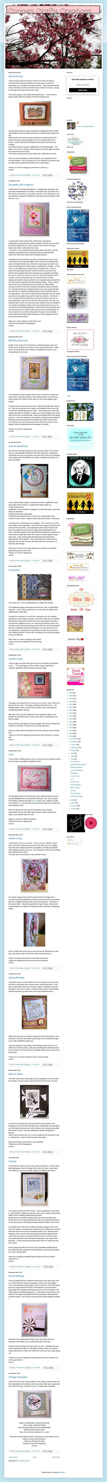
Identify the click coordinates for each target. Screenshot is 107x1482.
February (74, 806)
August (73, 750)
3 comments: (36, 175)
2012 (71, 733)
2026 (71, 693)
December (74, 739)
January (73, 809)
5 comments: (36, 649)
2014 (71, 727)
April (72, 800)
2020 (71, 710)
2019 (71, 713)
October (73, 744)
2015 (71, 725)
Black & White (15, 1074)
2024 (71, 698)
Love (11, 754)
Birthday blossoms (18, 340)
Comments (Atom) (24, 1461)
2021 (71, 707)
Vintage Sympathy (17, 1377)
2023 (71, 701)
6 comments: (36, 1451)
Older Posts (56, 1457)
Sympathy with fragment (20, 184)
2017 (71, 719)
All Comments (73, 844)
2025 (71, 696)
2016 (71, 722)
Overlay (12, 1161)
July (72, 753)
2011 (71, 736)
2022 (71, 704)
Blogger (62, 1472)
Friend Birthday (16, 1276)
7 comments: (36, 829)
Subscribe (82, 90)
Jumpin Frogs (15, 659)
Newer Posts (13, 1457)
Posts (70, 840)
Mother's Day (15, 838)
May (72, 759)
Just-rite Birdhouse (18, 446)
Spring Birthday (16, 977)
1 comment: (35, 436)
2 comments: (36, 560)
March (73, 803)
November (74, 741)
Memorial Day (15, 76)
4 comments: (36, 331)
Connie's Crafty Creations (49, 11)
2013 (71, 730)
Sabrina (34, 801)
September (74, 747)
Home (35, 1457)
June (72, 756)
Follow (69, 396)
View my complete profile (85, 126)
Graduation (14, 570)
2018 (71, 716)
